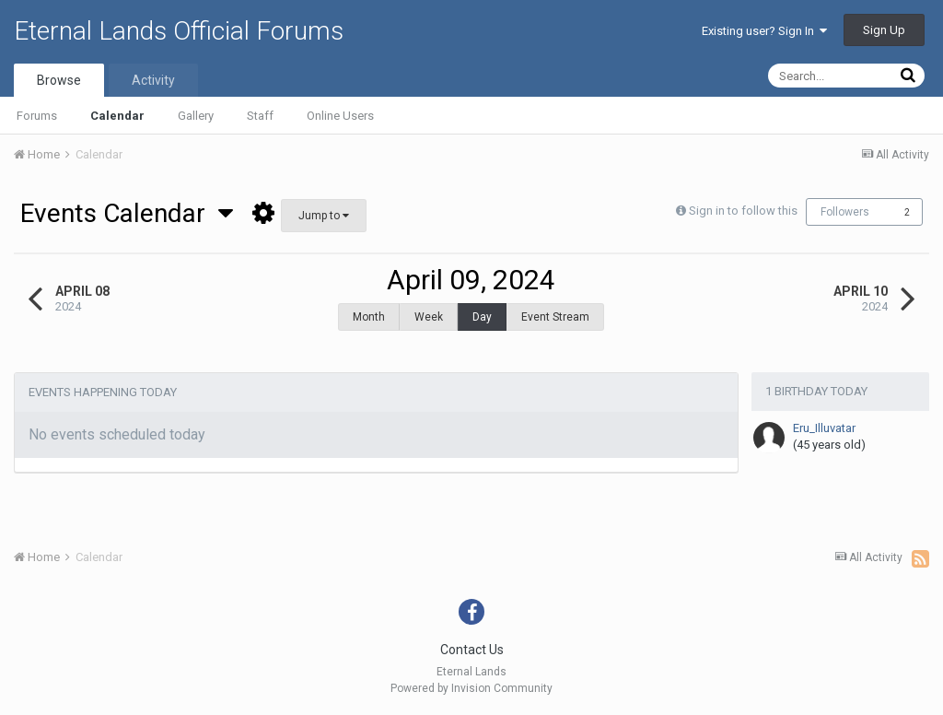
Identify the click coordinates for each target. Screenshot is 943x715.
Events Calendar (126, 213)
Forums (37, 116)
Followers (845, 211)
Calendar (117, 116)
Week (428, 317)
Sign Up (884, 30)
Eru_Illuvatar (824, 419)
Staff (260, 116)
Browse (59, 80)
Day (482, 317)
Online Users (340, 116)
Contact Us (472, 649)
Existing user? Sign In (764, 31)
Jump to (323, 215)
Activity (153, 80)
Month (369, 317)
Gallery (196, 116)
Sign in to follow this (743, 210)
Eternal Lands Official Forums (178, 31)
